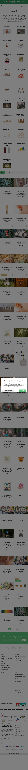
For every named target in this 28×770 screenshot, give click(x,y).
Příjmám (22, 390)
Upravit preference (8, 390)
